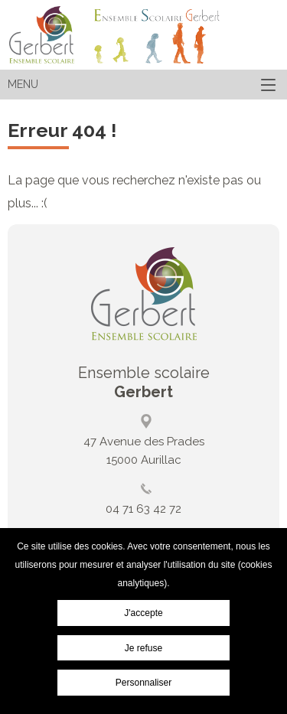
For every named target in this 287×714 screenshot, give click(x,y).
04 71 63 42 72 (143, 509)
